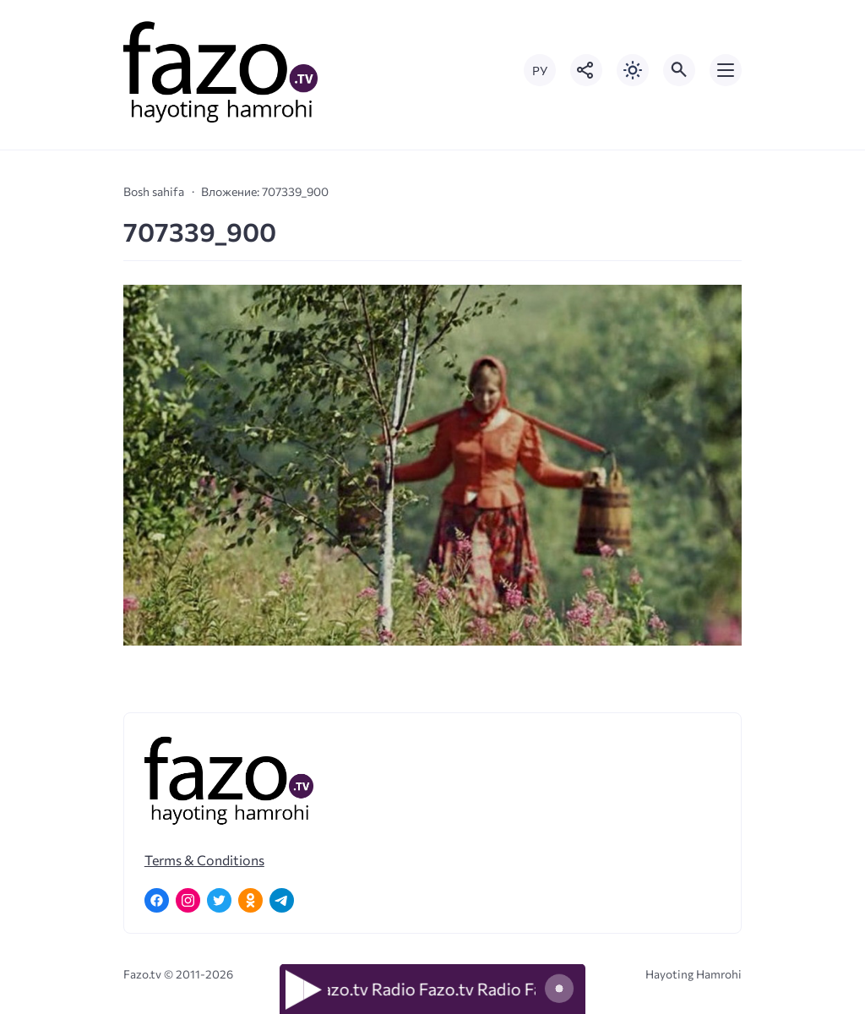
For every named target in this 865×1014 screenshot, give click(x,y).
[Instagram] (188, 900)
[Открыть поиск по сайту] (679, 70)
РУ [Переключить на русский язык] (539, 70)
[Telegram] (281, 900)
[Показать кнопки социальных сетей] (586, 70)
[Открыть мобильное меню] (726, 70)
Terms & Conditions (204, 860)
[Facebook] (156, 900)
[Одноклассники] (250, 900)
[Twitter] (219, 900)
